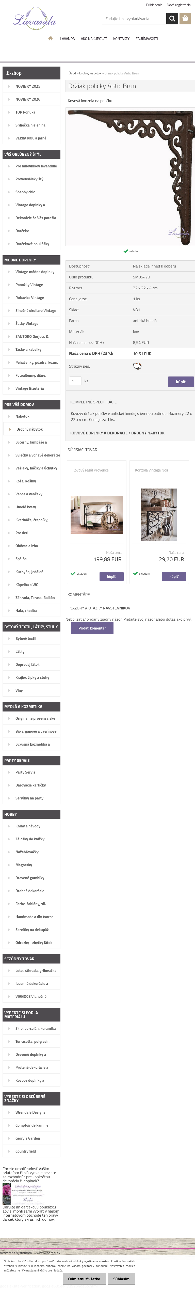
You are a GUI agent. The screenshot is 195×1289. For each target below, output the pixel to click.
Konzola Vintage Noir (151, 470)
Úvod (72, 73)
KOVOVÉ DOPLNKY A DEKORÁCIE (99, 433)
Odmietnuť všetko (82, 1279)
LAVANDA (67, 38)
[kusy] (75, 380)
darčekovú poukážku (38, 1207)
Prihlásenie (154, 4)
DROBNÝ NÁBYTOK (148, 433)
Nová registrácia (179, 4)
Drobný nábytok (90, 73)
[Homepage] (50, 38)
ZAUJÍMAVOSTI (147, 38)
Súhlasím (120, 1279)
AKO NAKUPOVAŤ (94, 38)
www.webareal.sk (47, 1252)
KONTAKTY (121, 38)
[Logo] (35, 19)
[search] (172, 18)
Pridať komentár (92, 628)
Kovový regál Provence (91, 470)
